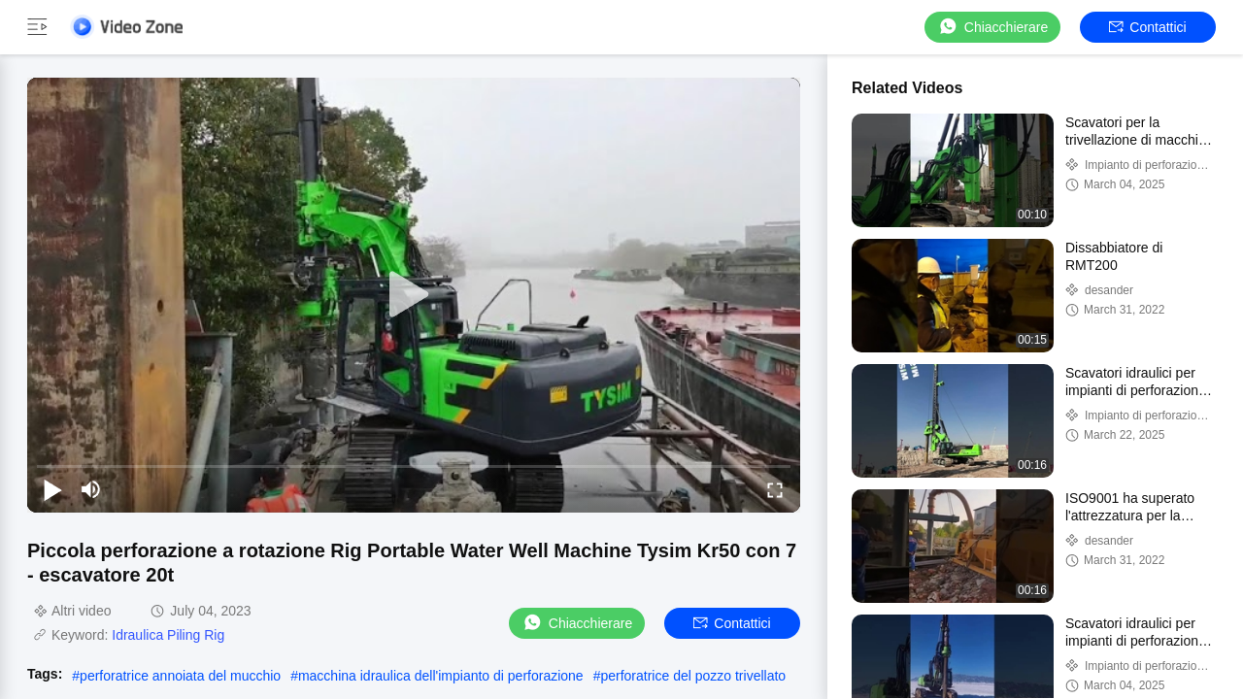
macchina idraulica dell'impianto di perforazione (441, 675)
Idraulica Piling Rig (168, 635)
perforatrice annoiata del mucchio (180, 675)
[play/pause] (52, 489)
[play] (413, 295)
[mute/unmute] (91, 489)
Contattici (1147, 27)
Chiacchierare (992, 27)
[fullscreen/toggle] (775, 489)
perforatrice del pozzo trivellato (693, 675)
